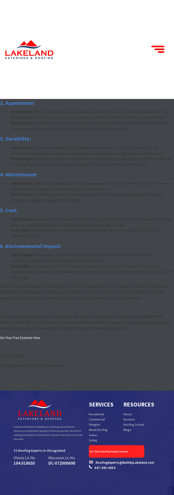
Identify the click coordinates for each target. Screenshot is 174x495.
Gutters (93, 435)
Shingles (94, 425)
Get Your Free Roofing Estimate (116, 451)
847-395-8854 (104, 468)
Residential (96, 414)
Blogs (127, 430)
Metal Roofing (98, 430)
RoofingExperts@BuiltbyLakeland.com (125, 462)
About (127, 414)
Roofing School (133, 425)
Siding (93, 440)
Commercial (97, 419)
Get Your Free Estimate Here (20, 338)
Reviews (129, 419)
